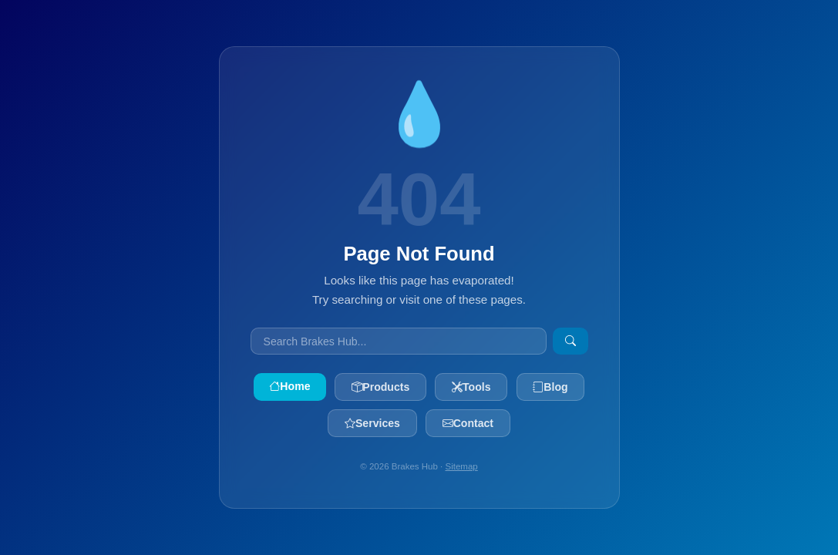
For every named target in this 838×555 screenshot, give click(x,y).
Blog (550, 387)
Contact (468, 423)
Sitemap (462, 466)
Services (372, 423)
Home (289, 386)
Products (380, 387)
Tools (471, 387)
